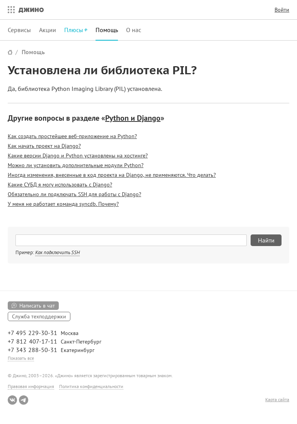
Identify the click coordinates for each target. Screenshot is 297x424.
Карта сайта (277, 399)
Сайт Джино (10, 52)
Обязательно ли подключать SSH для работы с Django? (74, 194)
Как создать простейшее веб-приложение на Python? (72, 136)
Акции (47, 30)
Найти (266, 240)
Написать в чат (37, 305)
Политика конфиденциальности (91, 386)
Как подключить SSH (57, 252)
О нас (133, 30)
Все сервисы (9, 9)
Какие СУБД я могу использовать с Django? (60, 184)
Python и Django (132, 118)
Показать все (21, 358)
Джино (31, 10)
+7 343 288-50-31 (32, 350)
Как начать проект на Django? (44, 145)
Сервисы (19, 30)
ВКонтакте (12, 400)
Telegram (23, 400)
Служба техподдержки (39, 316)
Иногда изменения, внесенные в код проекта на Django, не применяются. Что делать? (112, 174)
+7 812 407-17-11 (32, 341)
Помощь (107, 30)
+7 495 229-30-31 (32, 333)
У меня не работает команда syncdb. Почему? (63, 203)
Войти (282, 9)
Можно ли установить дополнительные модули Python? (75, 165)
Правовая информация (31, 386)
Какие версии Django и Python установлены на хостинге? (78, 155)
